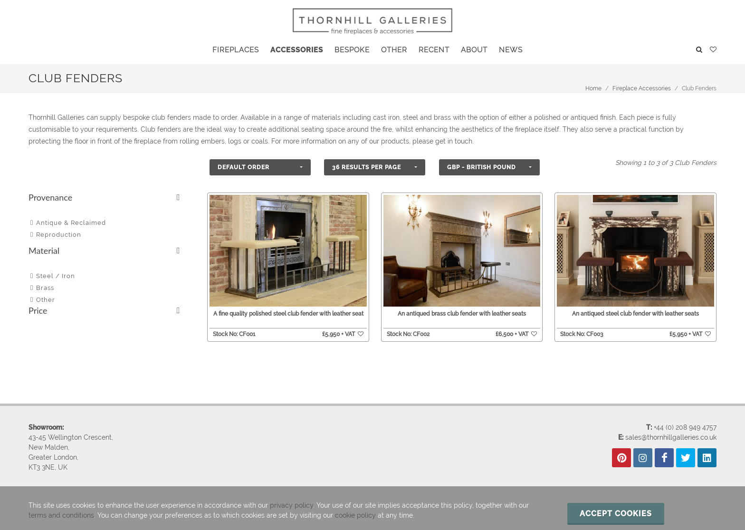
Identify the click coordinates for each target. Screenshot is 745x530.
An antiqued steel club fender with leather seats (635, 313)
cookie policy (355, 515)
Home (593, 88)
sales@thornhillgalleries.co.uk (670, 437)
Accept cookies (616, 513)
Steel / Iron (55, 275)
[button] (260, 167)
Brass (45, 287)
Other (45, 299)
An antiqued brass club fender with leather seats (462, 313)
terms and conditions (61, 515)
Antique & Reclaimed (71, 222)
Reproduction (58, 234)
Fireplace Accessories (641, 88)
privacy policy (291, 505)
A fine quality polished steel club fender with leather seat (288, 313)
